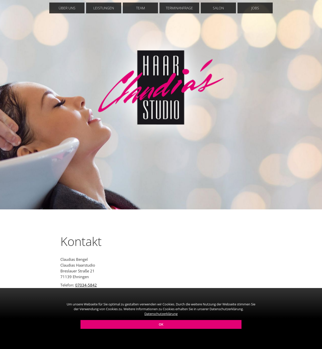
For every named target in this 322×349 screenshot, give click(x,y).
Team (140, 8)
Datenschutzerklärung (161, 313)
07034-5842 (86, 285)
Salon (218, 8)
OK (161, 324)
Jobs (255, 8)
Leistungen (103, 8)
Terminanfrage (179, 8)
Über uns (67, 8)
